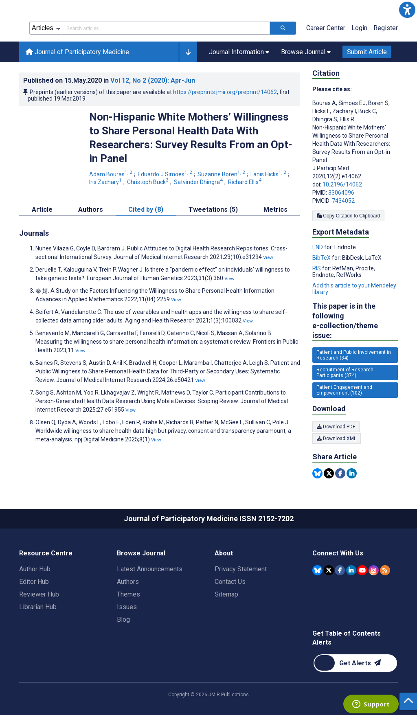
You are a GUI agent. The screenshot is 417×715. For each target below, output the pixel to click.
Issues (127, 607)
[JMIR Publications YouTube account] (362, 570)
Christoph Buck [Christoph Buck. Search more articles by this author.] (148, 182)
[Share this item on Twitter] (329, 473)
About (224, 553)
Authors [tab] (90, 209)
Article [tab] (42, 209)
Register (385, 28)
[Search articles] (283, 28)
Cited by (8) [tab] (145, 209)
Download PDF (336, 427)
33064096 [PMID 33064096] (341, 192)
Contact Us (230, 582)
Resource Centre (45, 553)
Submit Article (367, 52)
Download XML (336, 438)
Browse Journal (141, 553)
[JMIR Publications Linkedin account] (351, 570)
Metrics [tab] (275, 209)
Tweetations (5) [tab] (213, 209)
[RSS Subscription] (385, 570)
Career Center (325, 28)
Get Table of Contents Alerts (346, 637)
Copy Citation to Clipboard (348, 216)
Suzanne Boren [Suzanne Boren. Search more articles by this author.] (222, 174)
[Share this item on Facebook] (340, 473)
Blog (123, 619)
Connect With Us (337, 553)
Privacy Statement (241, 569)
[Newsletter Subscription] (355, 663)
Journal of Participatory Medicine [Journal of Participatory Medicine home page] (77, 52)
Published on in (109, 80)
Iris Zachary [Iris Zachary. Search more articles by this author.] (106, 182)
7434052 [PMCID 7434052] (343, 200)
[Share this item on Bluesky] (317, 473)
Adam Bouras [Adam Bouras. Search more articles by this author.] (111, 174)
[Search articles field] (166, 28)
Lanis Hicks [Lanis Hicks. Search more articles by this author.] (269, 174)
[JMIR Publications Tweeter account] (329, 570)
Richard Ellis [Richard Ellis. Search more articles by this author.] (245, 182)
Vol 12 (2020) (152, 80)
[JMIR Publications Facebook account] (340, 570)
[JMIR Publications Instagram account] (374, 570)
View (268, 257)
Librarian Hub (38, 607)
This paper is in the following (355, 321)
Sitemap (226, 594)
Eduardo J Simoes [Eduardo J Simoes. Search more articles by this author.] (165, 174)
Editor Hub (34, 582)
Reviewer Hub (39, 594)
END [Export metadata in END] (318, 247)
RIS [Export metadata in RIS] (317, 268)
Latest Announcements (149, 569)
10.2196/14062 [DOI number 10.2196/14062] (342, 184)
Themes (128, 594)
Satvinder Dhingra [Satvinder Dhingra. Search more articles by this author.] (199, 182)
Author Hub (34, 569)
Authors (128, 582)
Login (359, 28)
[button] (407, 10)
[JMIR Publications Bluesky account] (317, 570)
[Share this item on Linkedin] (352, 473)
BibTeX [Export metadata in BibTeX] (322, 257)
